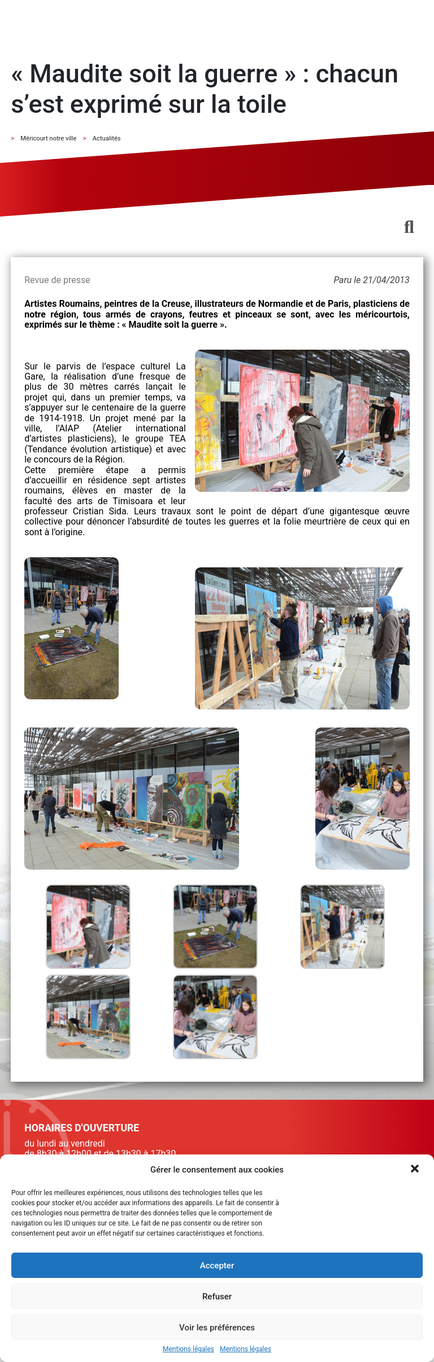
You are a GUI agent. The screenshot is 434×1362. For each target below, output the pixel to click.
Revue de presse (57, 280)
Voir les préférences (217, 1328)
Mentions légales (188, 1349)
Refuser (217, 1297)
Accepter (217, 1265)
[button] (416, 1169)
